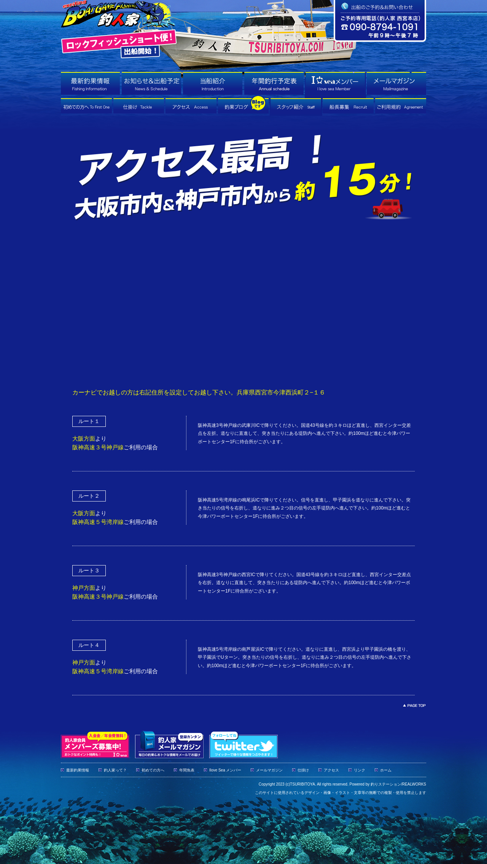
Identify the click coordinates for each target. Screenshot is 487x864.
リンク (359, 770)
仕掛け (303, 770)
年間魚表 (186, 770)
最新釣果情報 (77, 770)
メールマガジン (269, 770)
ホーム (386, 770)
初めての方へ (153, 770)
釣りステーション (386, 784)
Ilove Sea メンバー (225, 770)
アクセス (331, 770)
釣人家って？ (115, 770)
